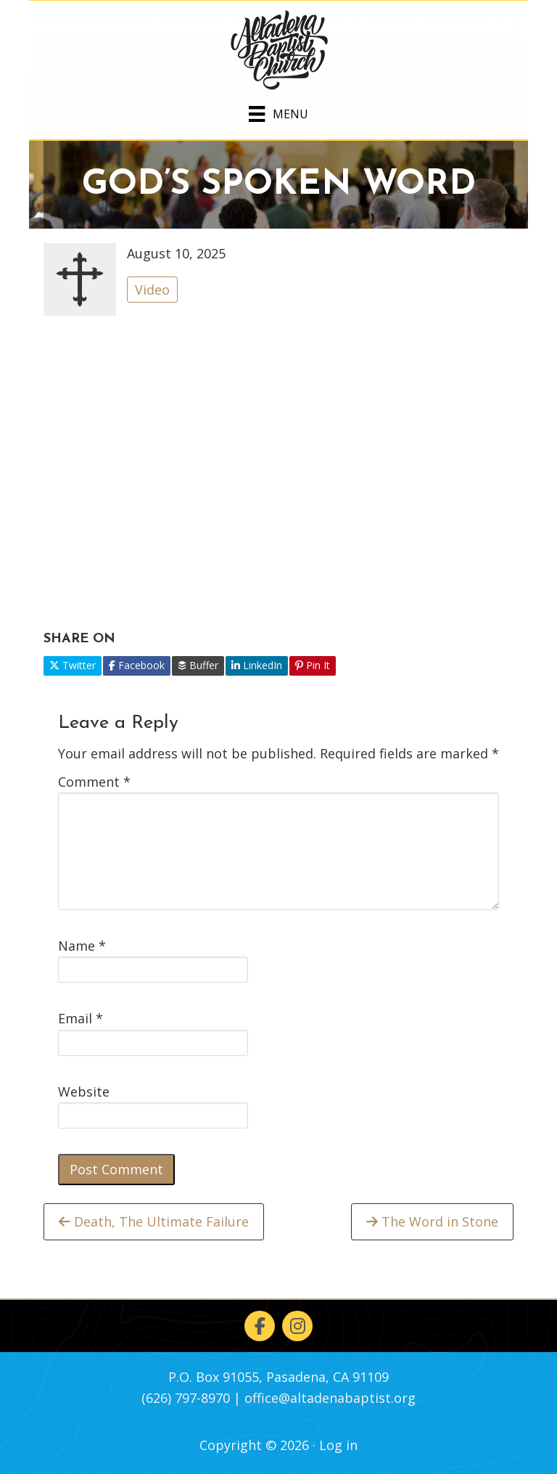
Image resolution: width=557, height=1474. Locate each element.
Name (82, 945)
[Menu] (278, 111)
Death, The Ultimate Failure (154, 1221)
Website (84, 1091)
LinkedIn (256, 665)
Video (152, 289)
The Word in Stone (432, 1221)
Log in (338, 1445)
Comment (94, 781)
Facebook (137, 665)
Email (80, 1018)
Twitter (72, 665)
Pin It (312, 665)
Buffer (198, 665)
